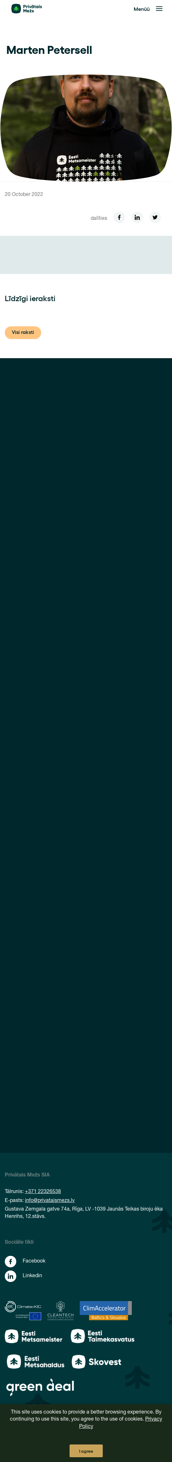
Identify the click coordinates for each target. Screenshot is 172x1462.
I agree (86, 1450)
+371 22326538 (43, 1192)
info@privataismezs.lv (50, 1201)
